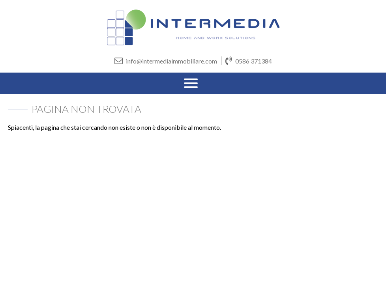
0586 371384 (248, 60)
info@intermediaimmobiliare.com (165, 60)
